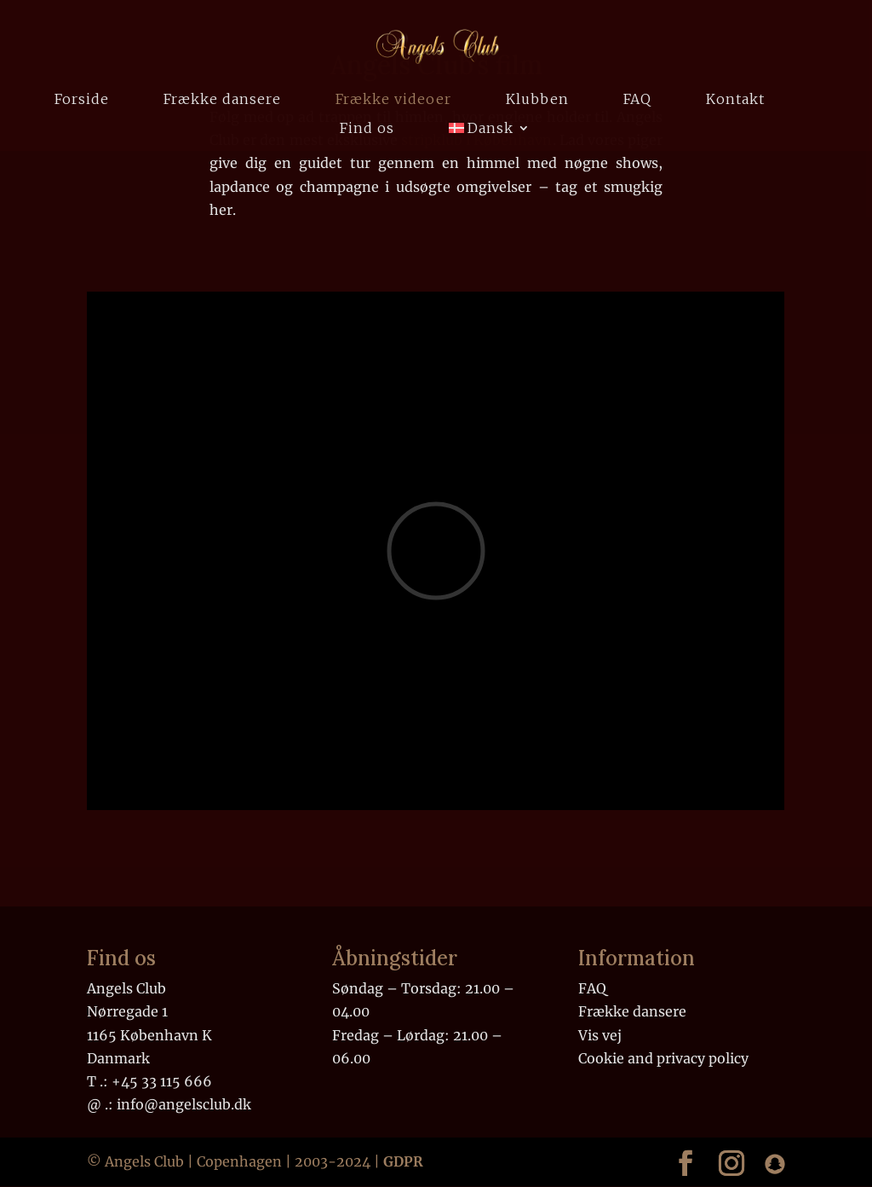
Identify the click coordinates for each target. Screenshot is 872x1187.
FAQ (637, 100)
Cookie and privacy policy (663, 1058)
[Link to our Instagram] (731, 1163)
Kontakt (735, 100)
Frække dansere (222, 100)
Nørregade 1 (127, 1011)
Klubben (537, 100)
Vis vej (600, 1035)
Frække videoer (393, 100)
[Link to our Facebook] (685, 1163)
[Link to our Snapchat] (775, 1164)
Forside (81, 100)
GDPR (403, 1161)
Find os (367, 129)
